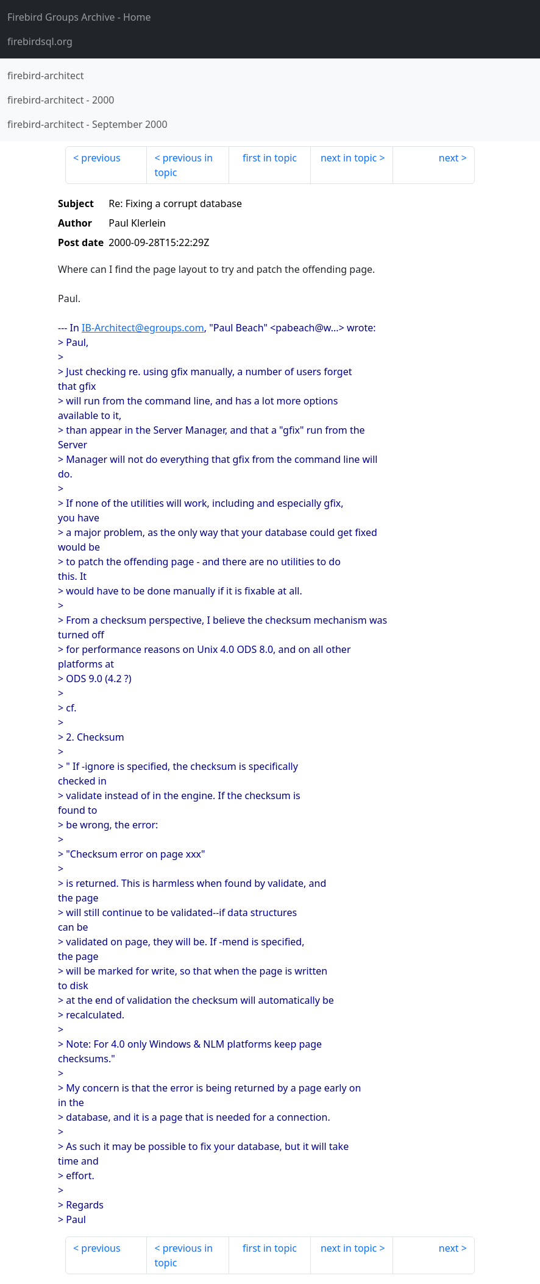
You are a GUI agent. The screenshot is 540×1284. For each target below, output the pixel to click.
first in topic (270, 157)
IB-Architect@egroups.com (143, 327)
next (449, 157)
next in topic (349, 157)
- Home (79, 17)
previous (100, 157)
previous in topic (183, 165)
